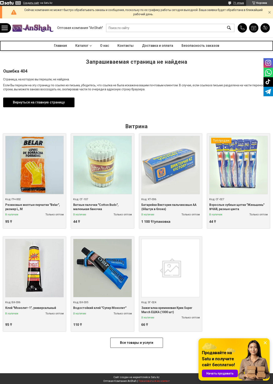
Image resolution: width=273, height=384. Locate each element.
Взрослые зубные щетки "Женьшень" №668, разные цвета (236, 207)
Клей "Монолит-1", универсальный (30, 308)
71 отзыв (238, 2)
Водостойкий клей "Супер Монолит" (99, 308)
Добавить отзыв (265, 28)
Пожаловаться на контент (154, 381)
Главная (60, 46)
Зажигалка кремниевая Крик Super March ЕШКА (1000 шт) (166, 310)
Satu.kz (155, 377)
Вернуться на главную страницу (39, 102)
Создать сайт (31, 2)
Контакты (125, 46)
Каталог (81, 46)
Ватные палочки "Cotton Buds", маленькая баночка (96, 207)
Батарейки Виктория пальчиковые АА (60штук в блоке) (168, 207)
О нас (104, 46)
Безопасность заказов (200, 46)
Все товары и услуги (136, 343)
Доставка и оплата (157, 46)
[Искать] (229, 28)
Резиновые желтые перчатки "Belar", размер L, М (32, 207)
